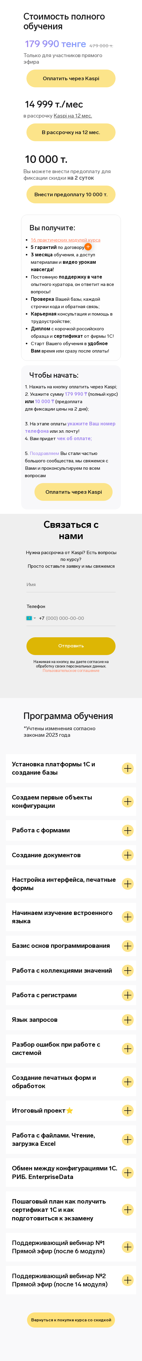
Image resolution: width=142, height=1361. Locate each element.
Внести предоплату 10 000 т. (71, 194)
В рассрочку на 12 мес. (71, 132)
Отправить (71, 646)
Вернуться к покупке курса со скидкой (71, 1320)
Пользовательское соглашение (71, 670)
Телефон (35, 606)
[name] (71, 584)
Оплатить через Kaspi (73, 492)
